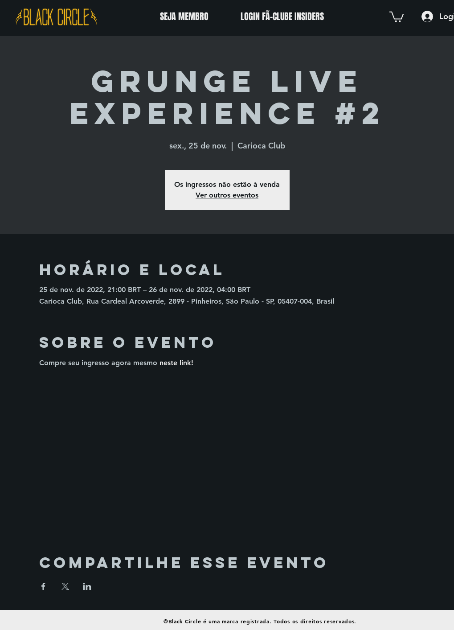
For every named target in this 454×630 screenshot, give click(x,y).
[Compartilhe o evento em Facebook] (43, 586)
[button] (396, 16)
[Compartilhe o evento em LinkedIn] (87, 586)
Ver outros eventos (227, 195)
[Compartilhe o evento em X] (65, 586)
